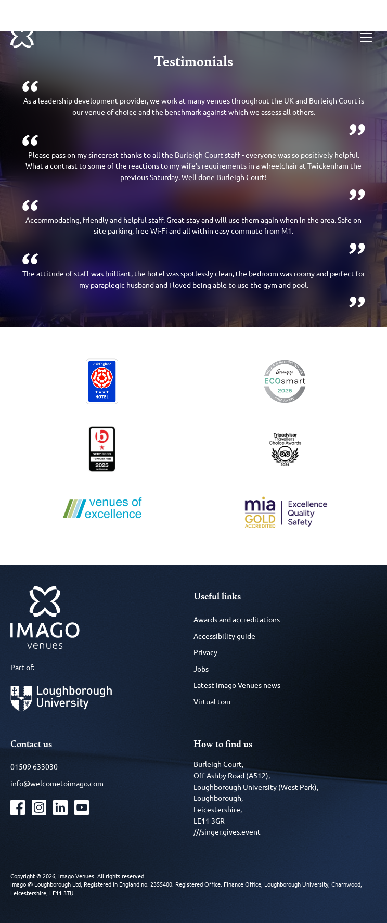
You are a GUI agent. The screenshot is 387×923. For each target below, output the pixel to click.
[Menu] (366, 37)
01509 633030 (34, 766)
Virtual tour (212, 701)
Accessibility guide (224, 635)
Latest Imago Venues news (237, 684)
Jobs (201, 668)
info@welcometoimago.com (57, 783)
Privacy (205, 652)
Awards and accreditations (237, 619)
